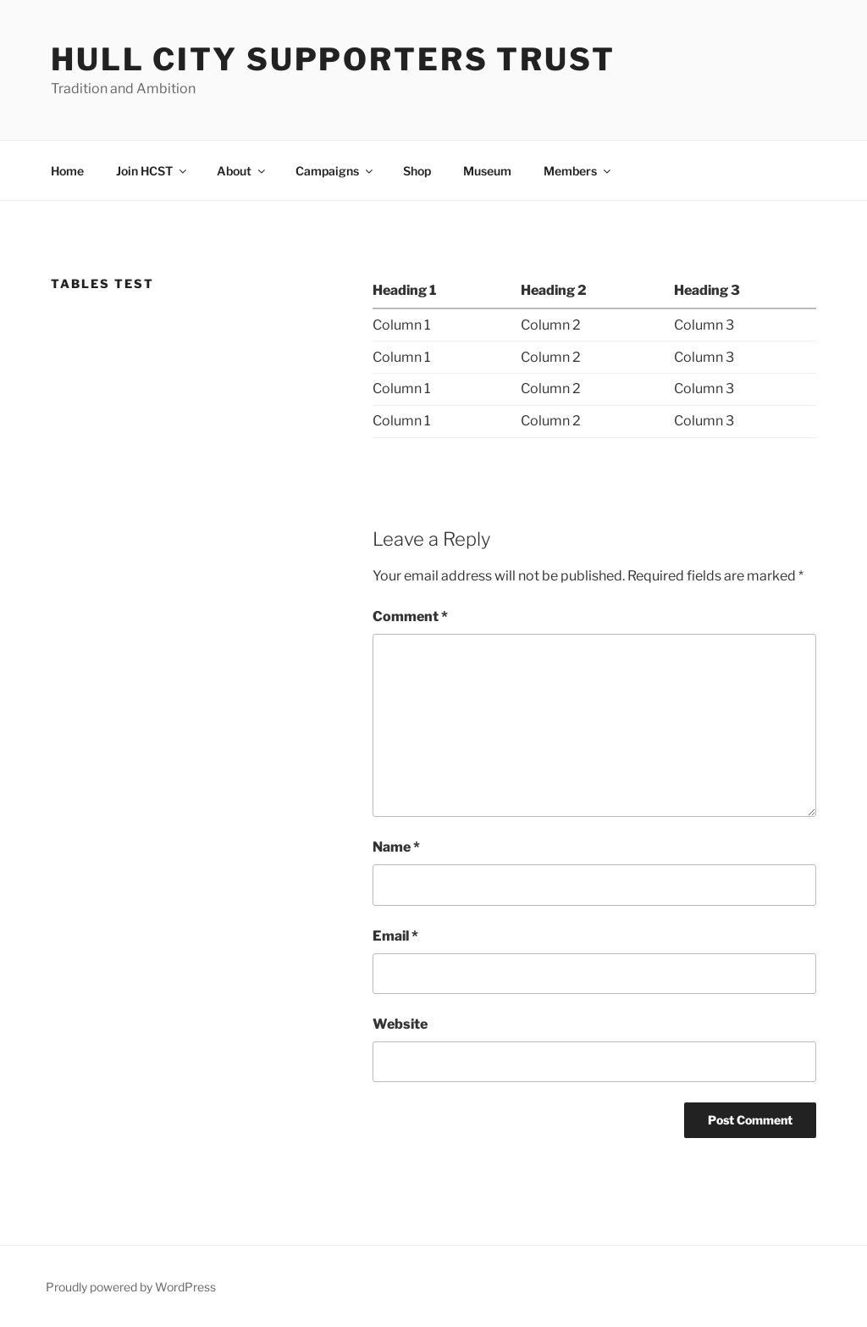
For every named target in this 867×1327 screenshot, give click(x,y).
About (242, 171)
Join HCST (152, 171)
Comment (410, 616)
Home (67, 171)
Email (395, 936)
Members (578, 171)
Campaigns (335, 171)
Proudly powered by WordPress (131, 1287)
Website (400, 1024)
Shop (417, 171)
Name (396, 847)
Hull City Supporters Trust (333, 59)
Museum (487, 171)
